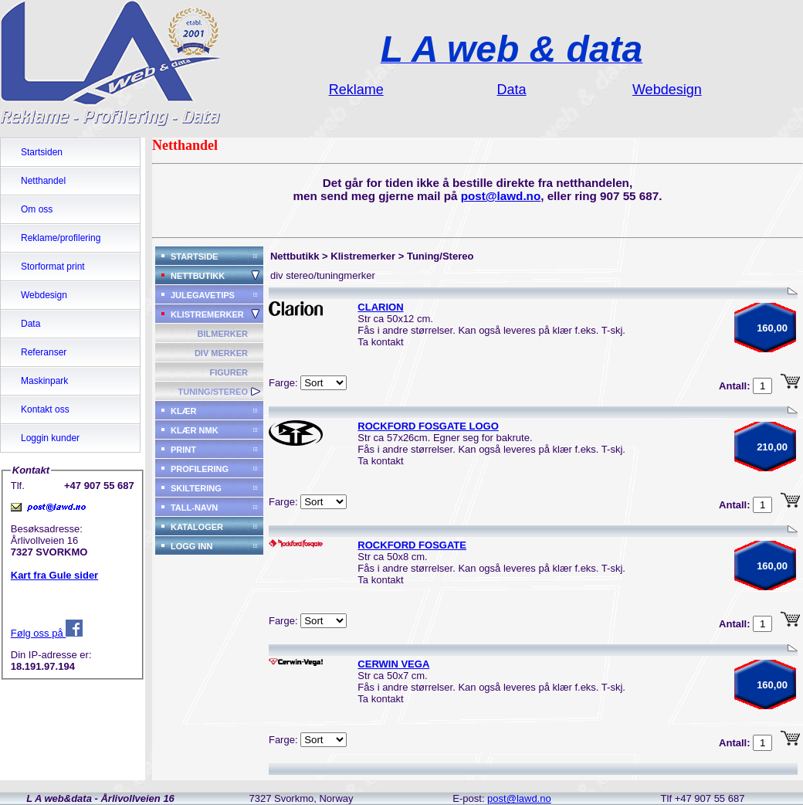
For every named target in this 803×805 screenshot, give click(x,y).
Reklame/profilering (60, 238)
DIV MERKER (221, 353)
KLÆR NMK (195, 430)
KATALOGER (197, 527)
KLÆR (184, 411)
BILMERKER (223, 333)
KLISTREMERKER (207, 314)
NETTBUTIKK (198, 275)
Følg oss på (47, 633)
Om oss (37, 209)
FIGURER (228, 372)
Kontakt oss (45, 409)
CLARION (380, 307)
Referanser (43, 352)
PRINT (183, 449)
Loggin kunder (50, 438)
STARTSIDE (195, 256)
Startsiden (42, 152)
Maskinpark (44, 380)
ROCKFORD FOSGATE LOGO (427, 426)
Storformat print (53, 266)
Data (30, 323)
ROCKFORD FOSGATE (411, 545)
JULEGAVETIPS (203, 295)
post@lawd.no (501, 195)
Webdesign (44, 295)
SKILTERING (196, 488)
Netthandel (43, 180)
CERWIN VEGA (393, 664)
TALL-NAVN (194, 507)
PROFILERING (200, 469)
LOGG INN (191, 546)
